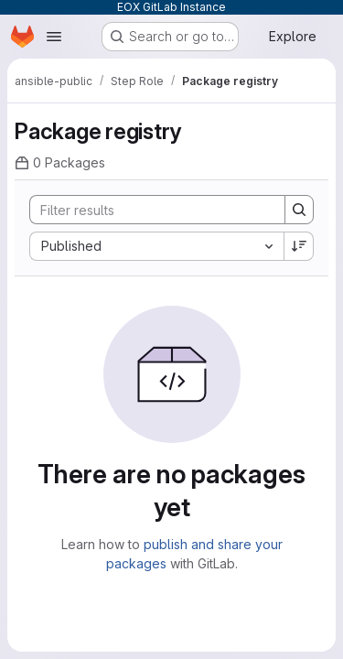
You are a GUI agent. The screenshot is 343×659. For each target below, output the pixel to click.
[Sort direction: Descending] (299, 246)
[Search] (150, 210)
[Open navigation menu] (54, 36)
